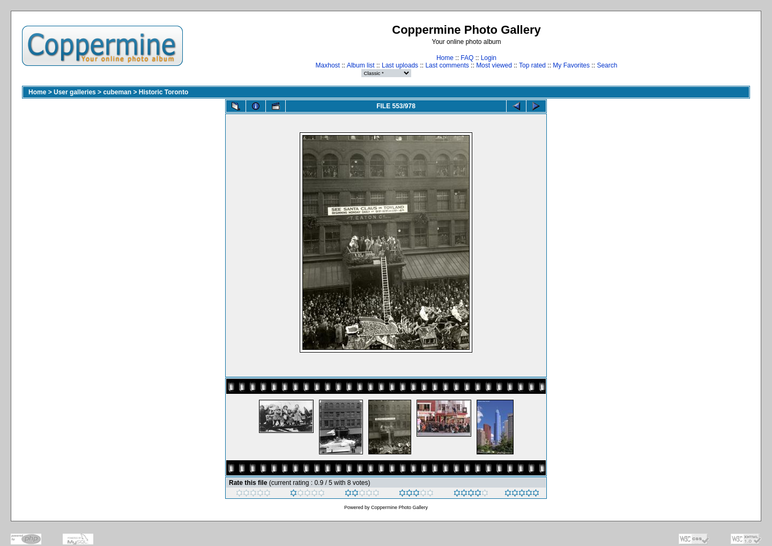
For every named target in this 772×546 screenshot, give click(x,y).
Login (488, 58)
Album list (361, 65)
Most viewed (494, 65)
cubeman (117, 92)
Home (445, 58)
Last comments (447, 65)
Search (607, 65)
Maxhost (328, 65)
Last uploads (400, 65)
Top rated (532, 65)
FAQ (467, 58)
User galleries (75, 92)
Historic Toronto (163, 92)
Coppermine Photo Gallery (399, 507)
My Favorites (571, 65)
